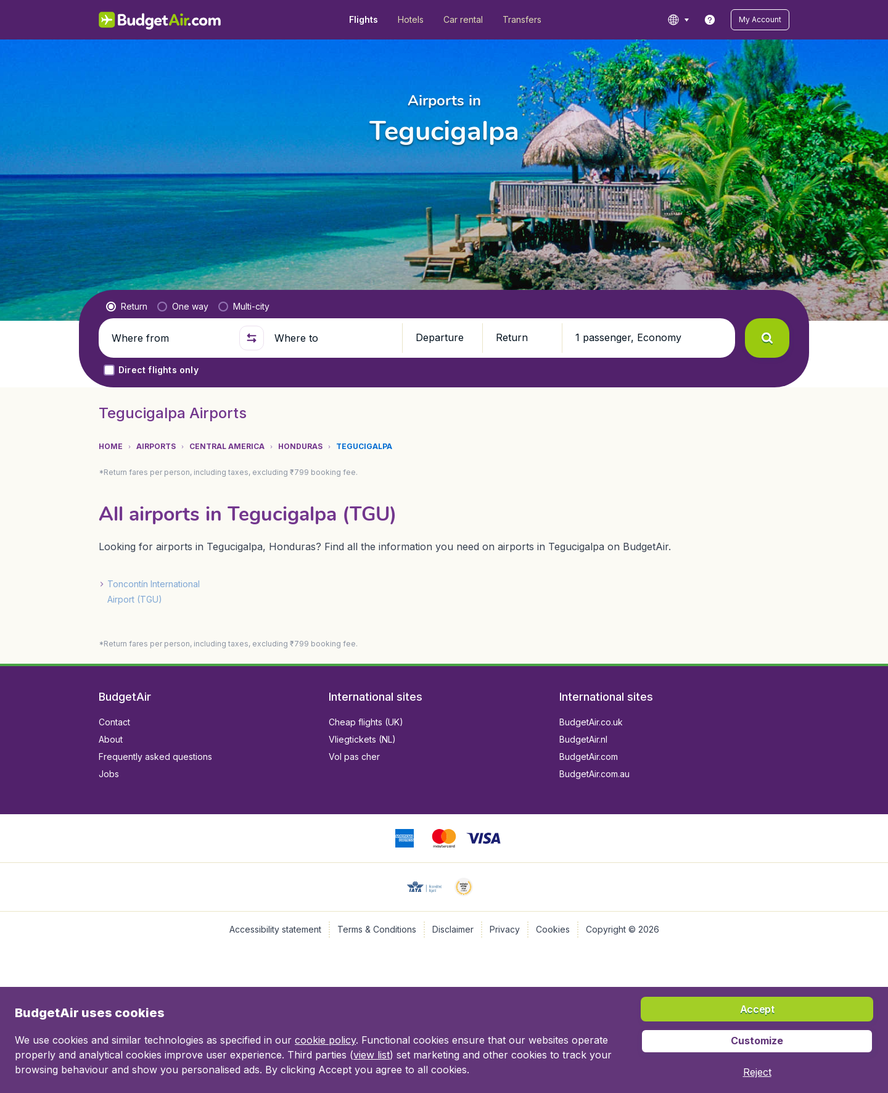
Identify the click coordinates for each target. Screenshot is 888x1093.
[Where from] (170, 338)
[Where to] (333, 338)
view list (371, 1055)
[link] (710, 20)
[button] (760, 19)
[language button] (678, 20)
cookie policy (325, 1040)
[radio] (126, 306)
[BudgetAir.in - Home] (161, 19)
